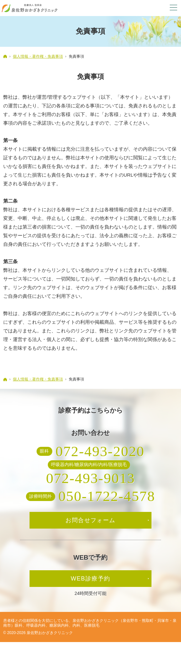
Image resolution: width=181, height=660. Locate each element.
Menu (173, 8)
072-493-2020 (100, 451)
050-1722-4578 (106, 496)
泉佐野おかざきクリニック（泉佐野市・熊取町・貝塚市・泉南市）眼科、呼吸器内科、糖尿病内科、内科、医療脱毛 (90, 623)
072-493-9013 (90, 478)
